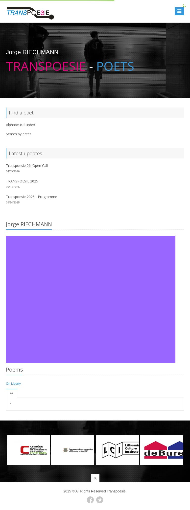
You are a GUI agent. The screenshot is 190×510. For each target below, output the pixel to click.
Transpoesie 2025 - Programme (31, 196)
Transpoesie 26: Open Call (27, 165)
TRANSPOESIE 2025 (22, 181)
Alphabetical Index (20, 124)
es (11, 393)
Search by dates (18, 134)
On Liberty (13, 383)
